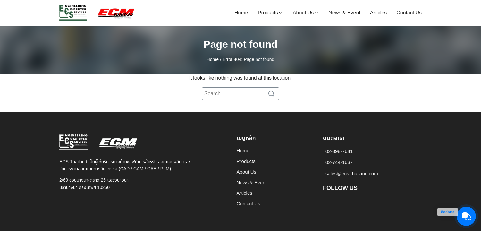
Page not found (240, 44)
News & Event (344, 12)
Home (241, 12)
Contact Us (409, 12)
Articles (378, 12)
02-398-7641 (339, 151)
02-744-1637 (339, 162)
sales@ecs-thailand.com (351, 173)
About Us (303, 12)
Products (268, 12)
